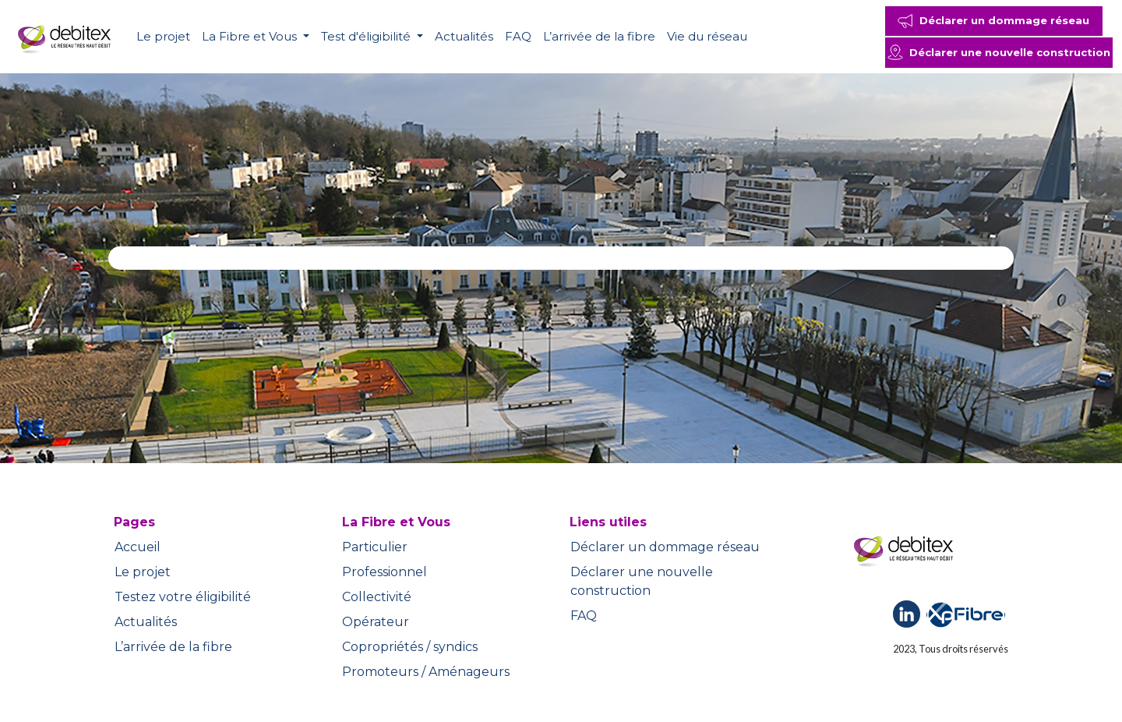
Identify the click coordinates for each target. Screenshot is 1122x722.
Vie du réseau (707, 36)
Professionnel (384, 572)
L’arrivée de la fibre (599, 36)
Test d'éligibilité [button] (367, 36)
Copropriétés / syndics (410, 646)
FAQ (518, 36)
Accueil (138, 547)
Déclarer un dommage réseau (665, 547)
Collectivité (376, 596)
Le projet (163, 36)
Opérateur (375, 621)
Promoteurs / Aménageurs (426, 671)
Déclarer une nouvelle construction (641, 581)
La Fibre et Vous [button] (251, 36)
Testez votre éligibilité (183, 596)
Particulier (375, 547)
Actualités (464, 36)
